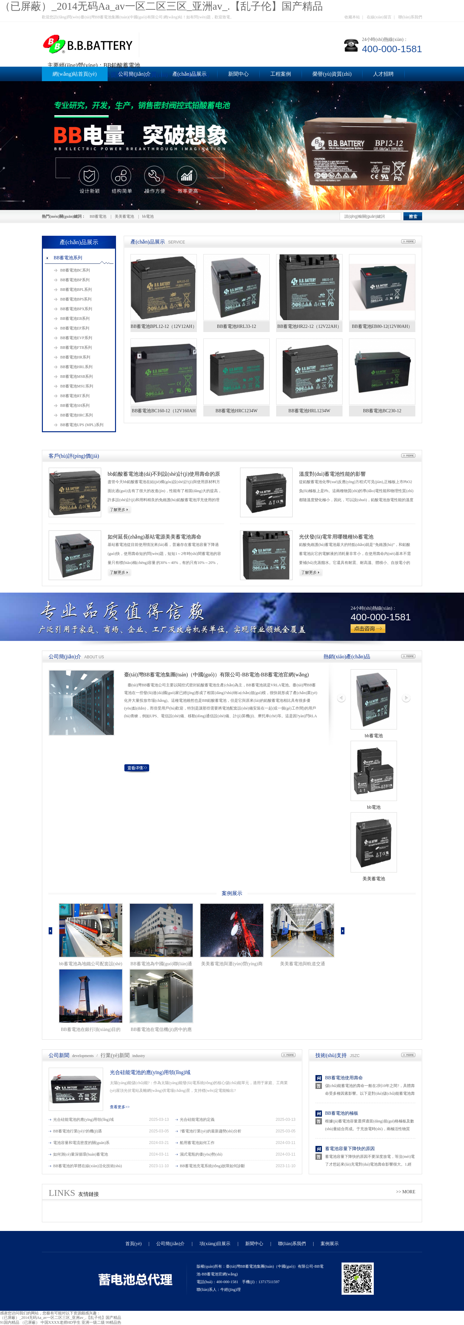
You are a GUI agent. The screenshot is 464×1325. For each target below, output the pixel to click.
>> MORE (405, 1191)
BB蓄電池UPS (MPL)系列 (81, 425)
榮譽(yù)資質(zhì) (332, 74)
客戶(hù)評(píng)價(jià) (74, 456)
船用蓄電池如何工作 (197, 1142)
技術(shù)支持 (331, 1055)
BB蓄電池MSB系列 (76, 376)
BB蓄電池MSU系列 (76, 386)
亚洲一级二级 (93, 1322)
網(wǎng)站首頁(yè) (75, 74)
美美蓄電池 (124, 216)
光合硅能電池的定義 (197, 1119)
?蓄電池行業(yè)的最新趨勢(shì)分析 (210, 1131)
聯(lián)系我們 (410, 17)
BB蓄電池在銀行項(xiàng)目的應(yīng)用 (91, 1030)
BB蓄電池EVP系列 (76, 338)
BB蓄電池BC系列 (75, 270)
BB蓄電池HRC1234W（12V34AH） (237, 412)
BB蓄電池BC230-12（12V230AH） (382, 412)
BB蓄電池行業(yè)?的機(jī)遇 (77, 1131)
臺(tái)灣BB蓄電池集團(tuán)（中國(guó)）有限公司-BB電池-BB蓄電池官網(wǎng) (216, 674)
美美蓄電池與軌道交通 (302, 963)
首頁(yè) (133, 1243)
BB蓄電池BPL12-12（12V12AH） (163, 326)
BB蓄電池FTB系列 (76, 347)
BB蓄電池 (98, 216)
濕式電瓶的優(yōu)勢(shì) (201, 1154)
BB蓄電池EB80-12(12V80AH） (382, 326)
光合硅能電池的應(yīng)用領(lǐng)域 (150, 1072)
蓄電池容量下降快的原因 (350, 1148)
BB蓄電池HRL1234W (309, 410)
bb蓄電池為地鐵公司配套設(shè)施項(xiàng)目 (90, 965)
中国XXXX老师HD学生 (61, 1322)
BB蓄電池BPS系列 (76, 299)
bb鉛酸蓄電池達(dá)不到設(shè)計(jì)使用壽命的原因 (164, 474)
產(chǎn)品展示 (189, 74)
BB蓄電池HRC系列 (76, 415)
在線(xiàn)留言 (379, 17)
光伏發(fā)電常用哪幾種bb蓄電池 (336, 536)
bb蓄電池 (374, 735)
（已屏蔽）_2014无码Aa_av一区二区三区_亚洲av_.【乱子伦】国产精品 (161, 6)
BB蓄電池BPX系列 (76, 309)
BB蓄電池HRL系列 (76, 367)
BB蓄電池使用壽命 (344, 1077)
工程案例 (280, 74)
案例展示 (232, 893)
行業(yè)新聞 (115, 1055)
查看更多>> (120, 1107)
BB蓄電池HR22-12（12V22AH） (309, 326)
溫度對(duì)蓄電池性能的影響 (332, 474)
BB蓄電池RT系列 (75, 396)
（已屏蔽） (30, 1322)
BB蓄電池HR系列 (75, 357)
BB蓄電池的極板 (341, 1113)
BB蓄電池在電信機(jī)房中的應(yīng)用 (161, 1030)
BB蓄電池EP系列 (74, 328)
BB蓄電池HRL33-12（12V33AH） (236, 328)
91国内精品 (9, 1322)
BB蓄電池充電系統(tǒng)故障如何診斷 (212, 1166)
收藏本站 (352, 17)
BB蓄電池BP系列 (75, 280)
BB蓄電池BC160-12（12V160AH (164, 410)
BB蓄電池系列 (68, 257)
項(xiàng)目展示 (214, 1243)
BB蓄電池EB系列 (75, 318)
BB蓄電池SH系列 (75, 405)
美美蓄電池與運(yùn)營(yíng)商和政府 (232, 965)
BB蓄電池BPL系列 (76, 289)
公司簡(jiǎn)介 (134, 74)
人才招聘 (383, 74)
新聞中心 (238, 74)
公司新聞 (59, 1055)
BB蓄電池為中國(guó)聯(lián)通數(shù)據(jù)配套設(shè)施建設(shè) (161, 965)
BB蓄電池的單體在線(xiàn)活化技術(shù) (87, 1166)
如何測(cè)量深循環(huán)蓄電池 (80, 1154)
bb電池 (148, 216)
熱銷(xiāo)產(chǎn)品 (347, 656)
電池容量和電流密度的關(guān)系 (81, 1142)
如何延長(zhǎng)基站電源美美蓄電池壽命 (154, 536)
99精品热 (113, 1322)
